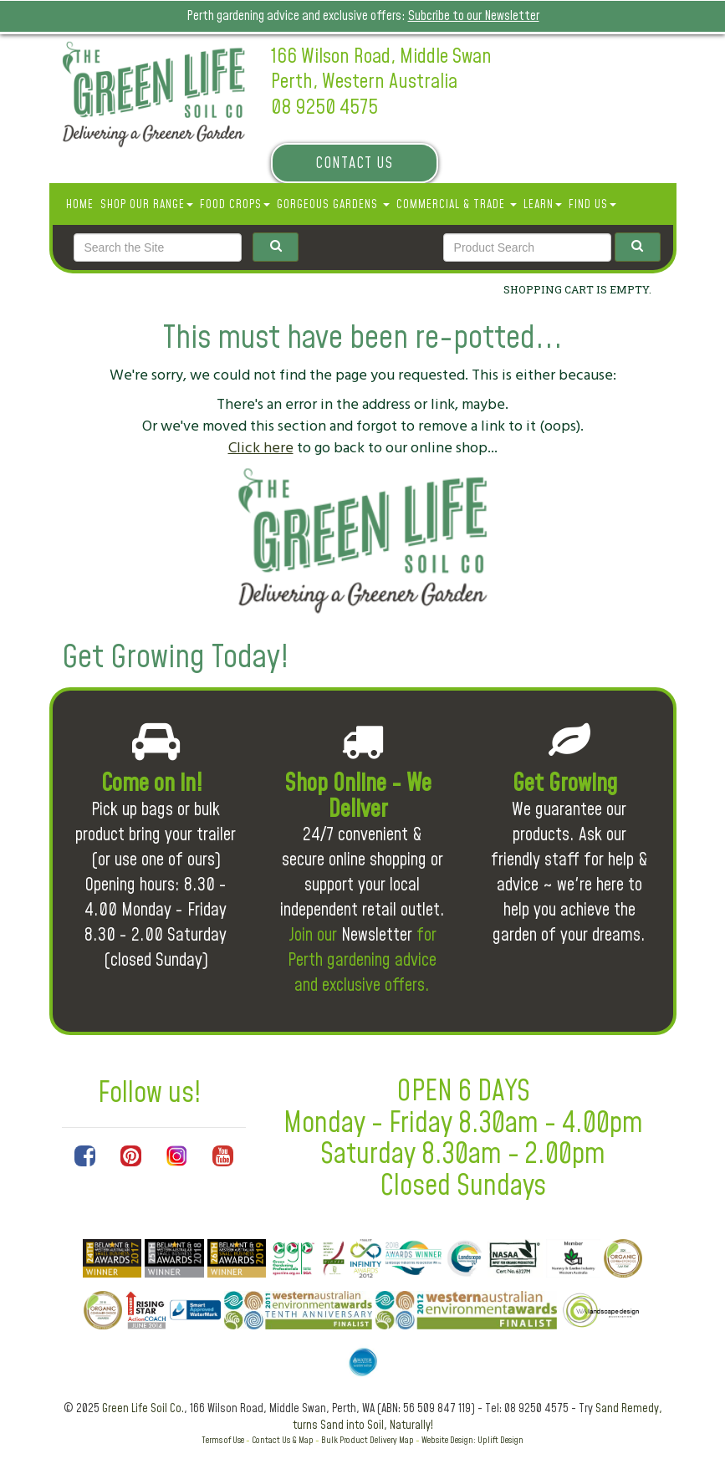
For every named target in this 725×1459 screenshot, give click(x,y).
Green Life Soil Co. (143, 1408)
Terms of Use (223, 1440)
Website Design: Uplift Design (472, 1440)
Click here (261, 448)
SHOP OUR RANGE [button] (146, 204)
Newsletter (376, 935)
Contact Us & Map (283, 1440)
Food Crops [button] (235, 204)
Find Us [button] (592, 204)
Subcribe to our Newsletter (473, 16)
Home (80, 204)
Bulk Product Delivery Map (367, 1440)
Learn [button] (542, 204)
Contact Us (354, 163)
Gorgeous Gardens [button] (333, 204)
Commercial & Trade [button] (456, 204)
